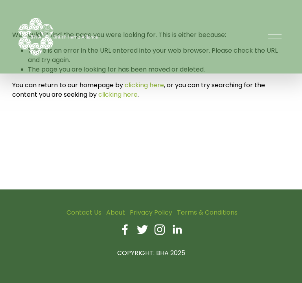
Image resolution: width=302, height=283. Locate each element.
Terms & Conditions (207, 212)
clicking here (144, 85)
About (116, 212)
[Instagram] (159, 229)
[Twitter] (142, 229)
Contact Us (83, 212)
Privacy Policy (151, 212)
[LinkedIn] (176, 229)
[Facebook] (125, 229)
